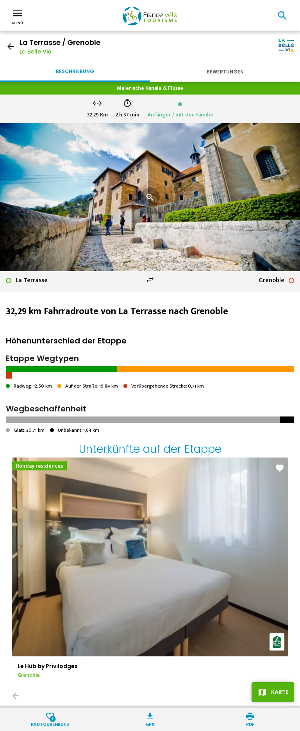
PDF (250, 723)
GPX (150, 723)
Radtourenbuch (50, 723)
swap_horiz (150, 279)
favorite (279, 468)
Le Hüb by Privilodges (48, 666)
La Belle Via (36, 51)
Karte (279, 692)
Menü (17, 16)
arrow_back (10, 46)
